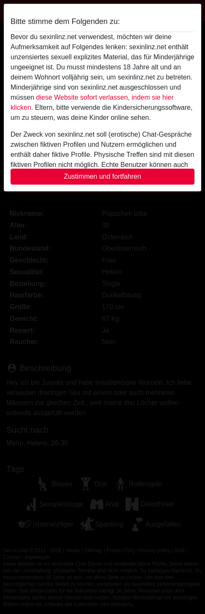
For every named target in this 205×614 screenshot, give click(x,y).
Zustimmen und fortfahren (102, 176)
